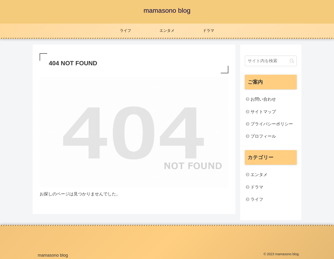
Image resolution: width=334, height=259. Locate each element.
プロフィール (263, 136)
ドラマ (256, 187)
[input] (271, 61)
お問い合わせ (263, 99)
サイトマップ (263, 111)
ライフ (256, 199)
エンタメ (258, 174)
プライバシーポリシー (271, 124)
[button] (292, 61)
